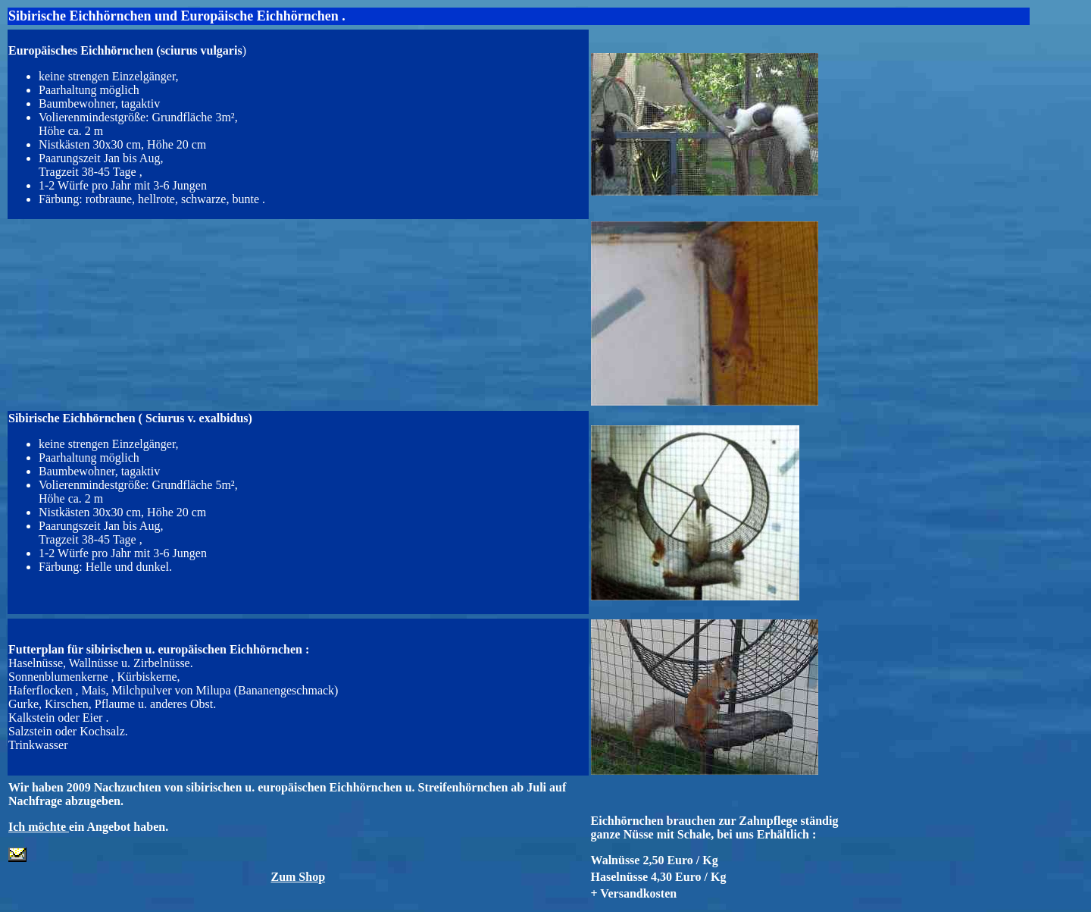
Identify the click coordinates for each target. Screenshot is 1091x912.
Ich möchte (38, 826)
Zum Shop (297, 876)
